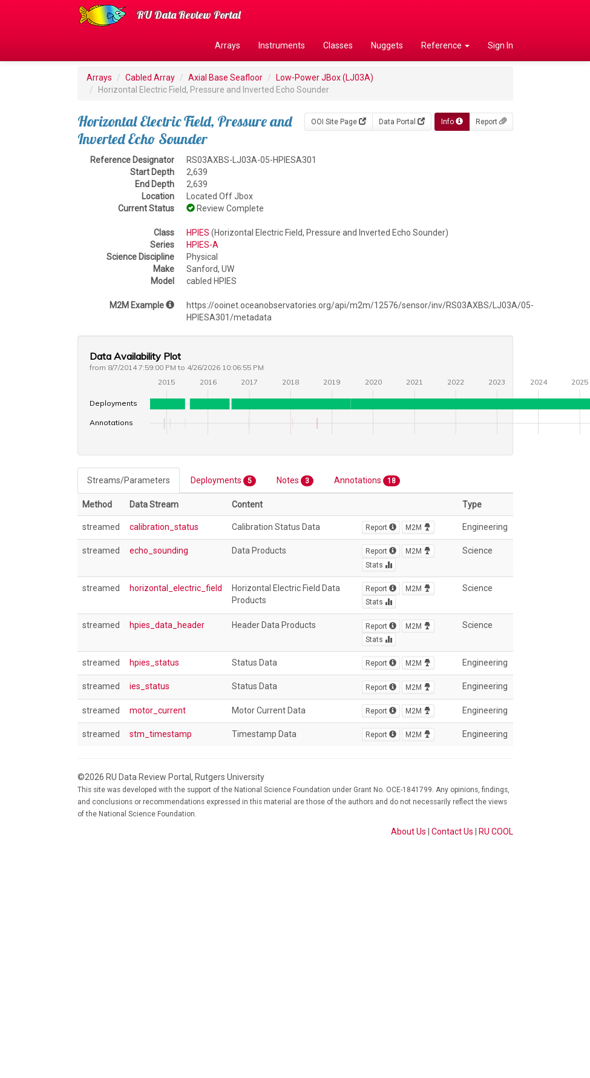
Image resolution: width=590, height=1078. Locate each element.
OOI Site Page (338, 121)
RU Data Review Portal (189, 15)
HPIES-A (202, 245)
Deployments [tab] (223, 480)
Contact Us (452, 831)
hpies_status (154, 662)
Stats (378, 565)
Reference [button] (445, 45)
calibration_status (163, 527)
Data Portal (402, 121)
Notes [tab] (295, 480)
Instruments (281, 45)
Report (491, 121)
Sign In (500, 45)
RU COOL (496, 831)
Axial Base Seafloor (225, 77)
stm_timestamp (160, 734)
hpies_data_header (167, 625)
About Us (408, 831)
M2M (418, 527)
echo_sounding (158, 550)
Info (452, 121)
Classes (338, 45)
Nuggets (387, 45)
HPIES (197, 232)
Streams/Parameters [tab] (128, 480)
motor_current (157, 710)
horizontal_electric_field (175, 588)
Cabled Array (150, 77)
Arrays (227, 45)
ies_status (149, 686)
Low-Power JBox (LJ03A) (324, 77)
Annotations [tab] (367, 480)
